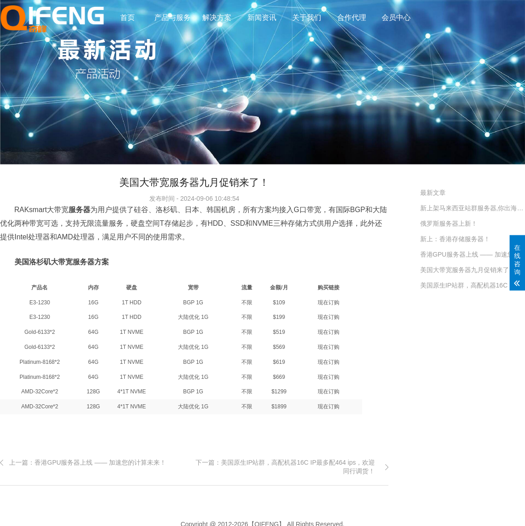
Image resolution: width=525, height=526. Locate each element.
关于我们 (306, 17)
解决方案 (216, 17)
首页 (127, 17)
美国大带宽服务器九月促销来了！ (467, 269)
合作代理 (351, 17)
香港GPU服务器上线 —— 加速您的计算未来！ (472, 254)
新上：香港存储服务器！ (455, 239)
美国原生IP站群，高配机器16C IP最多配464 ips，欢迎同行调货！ (472, 285)
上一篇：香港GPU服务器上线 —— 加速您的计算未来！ (87, 462)
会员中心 (396, 17)
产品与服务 (172, 17)
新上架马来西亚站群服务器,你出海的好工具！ (472, 208)
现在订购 (328, 302)
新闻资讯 (261, 17)
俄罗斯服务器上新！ (448, 223)
